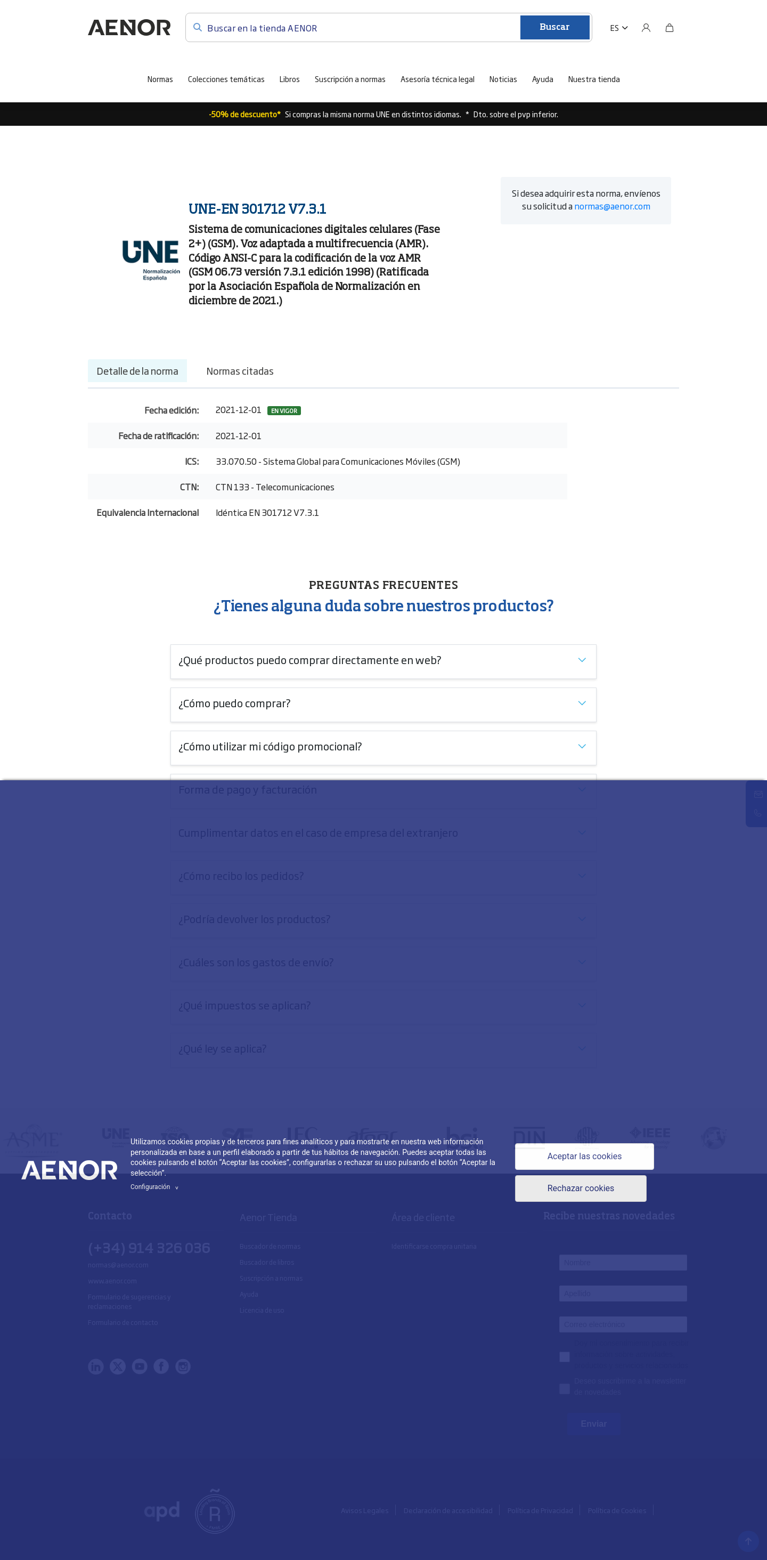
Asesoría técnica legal (438, 78)
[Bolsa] (669, 27)
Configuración (156, 1187)
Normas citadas (240, 370)
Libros (290, 78)
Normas (160, 78)
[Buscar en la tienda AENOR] (388, 27)
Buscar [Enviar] (555, 27)
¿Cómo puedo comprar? (234, 702)
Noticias (503, 78)
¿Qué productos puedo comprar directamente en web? (310, 659)
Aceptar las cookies (585, 1156)
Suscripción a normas (350, 78)
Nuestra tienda (594, 78)
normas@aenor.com (612, 205)
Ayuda (542, 78)
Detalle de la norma (137, 370)
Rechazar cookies (581, 1188)
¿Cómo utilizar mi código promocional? (270, 746)
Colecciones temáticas (226, 78)
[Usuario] (646, 27)
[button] (619, 27)
